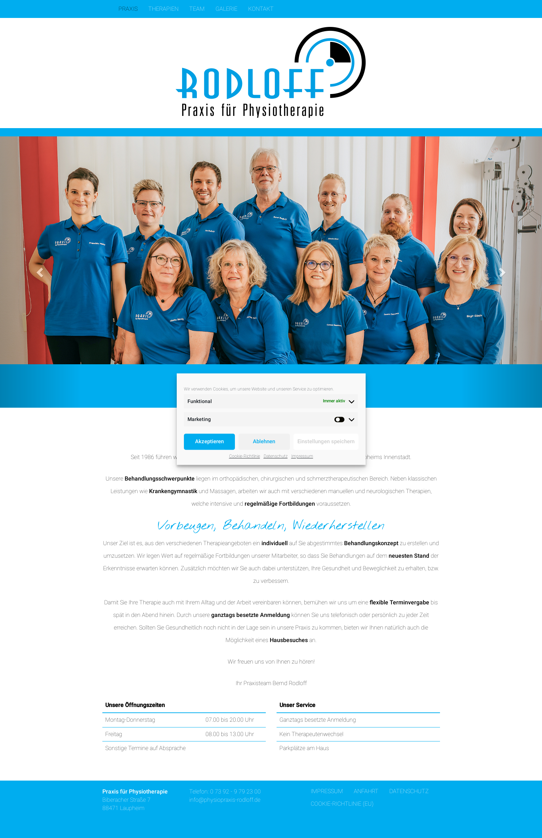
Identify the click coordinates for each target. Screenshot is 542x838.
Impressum (302, 456)
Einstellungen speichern (326, 441)
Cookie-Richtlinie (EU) (342, 803)
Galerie (226, 8)
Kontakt (261, 8)
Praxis (128, 8)
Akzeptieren (209, 441)
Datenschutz (276, 456)
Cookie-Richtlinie (244, 456)
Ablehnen (264, 441)
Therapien (163, 8)
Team (197, 8)
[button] (40, 272)
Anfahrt (366, 791)
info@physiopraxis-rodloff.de (224, 799)
